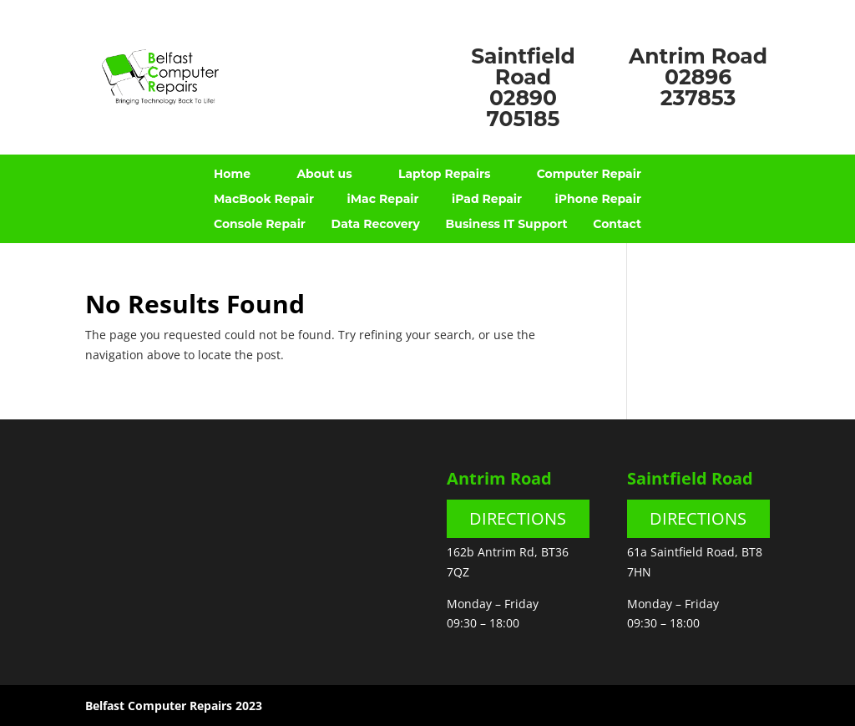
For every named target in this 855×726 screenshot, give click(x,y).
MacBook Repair (264, 199)
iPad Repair (487, 199)
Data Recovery (375, 224)
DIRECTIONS (517, 518)
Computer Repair (589, 174)
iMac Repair (382, 199)
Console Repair (260, 224)
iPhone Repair (598, 199)
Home (232, 174)
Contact (617, 224)
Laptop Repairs (444, 174)
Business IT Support (507, 224)
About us (324, 174)
